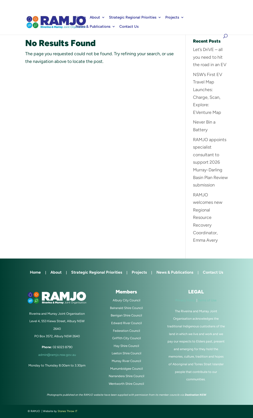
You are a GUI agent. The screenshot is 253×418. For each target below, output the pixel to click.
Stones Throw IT (67, 411)
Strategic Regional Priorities (132, 18)
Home (81, 18)
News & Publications (93, 27)
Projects (172, 18)
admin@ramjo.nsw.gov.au (57, 355)
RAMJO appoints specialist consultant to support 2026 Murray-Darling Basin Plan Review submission (210, 162)
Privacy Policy (185, 300)
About (95, 18)
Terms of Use (207, 300)
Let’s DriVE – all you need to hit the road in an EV (209, 57)
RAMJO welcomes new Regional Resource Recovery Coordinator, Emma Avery (207, 217)
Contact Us (129, 27)
